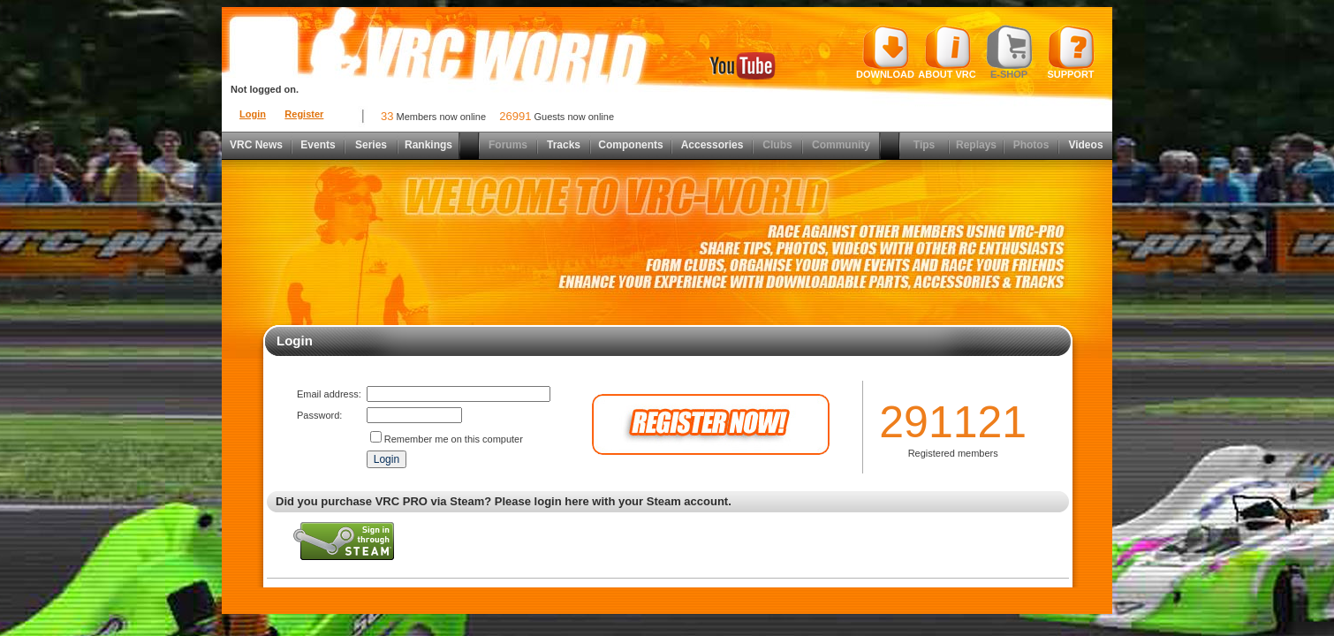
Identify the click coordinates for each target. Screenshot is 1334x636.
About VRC (946, 52)
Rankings (428, 145)
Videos (1085, 145)
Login (252, 114)
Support (1071, 52)
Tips (924, 145)
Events (317, 145)
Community (841, 145)
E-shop (1009, 52)
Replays (976, 145)
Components (630, 145)
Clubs (777, 145)
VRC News (256, 145)
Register (303, 114)
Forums (508, 145)
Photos (1031, 145)
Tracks (563, 145)
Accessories (712, 145)
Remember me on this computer (453, 439)
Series (371, 145)
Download (885, 52)
